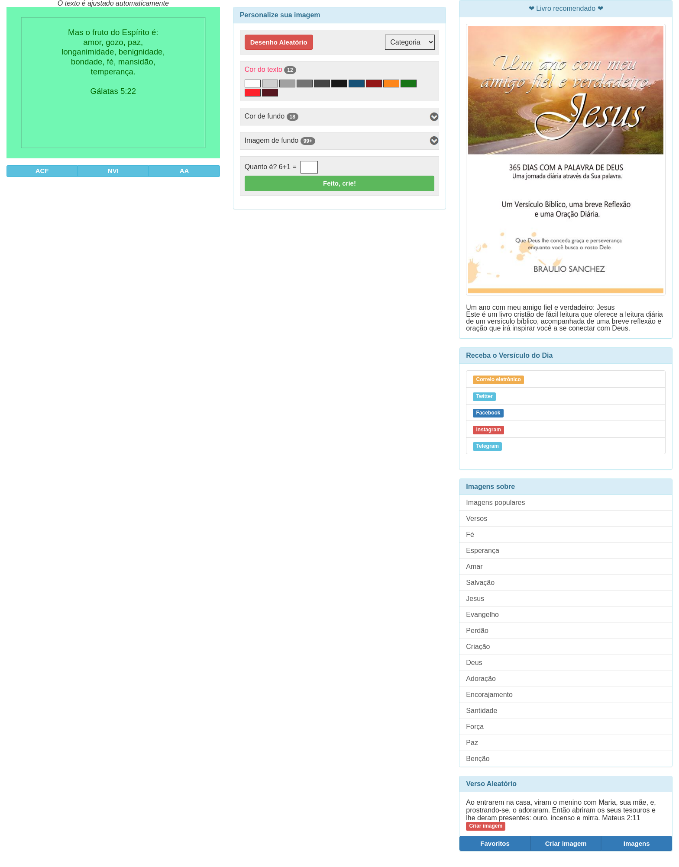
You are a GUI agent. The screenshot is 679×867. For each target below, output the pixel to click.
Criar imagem (566, 843)
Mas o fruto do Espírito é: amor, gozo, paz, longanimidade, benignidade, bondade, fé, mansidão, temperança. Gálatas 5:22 (113, 82)
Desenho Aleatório (278, 42)
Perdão (477, 630)
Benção (477, 758)
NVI (113, 170)
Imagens (637, 843)
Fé (470, 534)
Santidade (481, 710)
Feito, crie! (339, 183)
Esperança (482, 550)
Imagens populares (495, 502)
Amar (474, 566)
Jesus (475, 598)
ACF (42, 170)
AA (184, 170)
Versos (476, 518)
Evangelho (482, 614)
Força (475, 726)
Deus (474, 662)
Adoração (481, 678)
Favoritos (495, 843)
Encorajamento (489, 694)
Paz (472, 742)
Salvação (480, 582)
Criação (478, 646)
